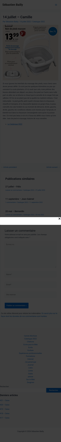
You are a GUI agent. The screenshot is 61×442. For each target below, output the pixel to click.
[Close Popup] (59, 219)
